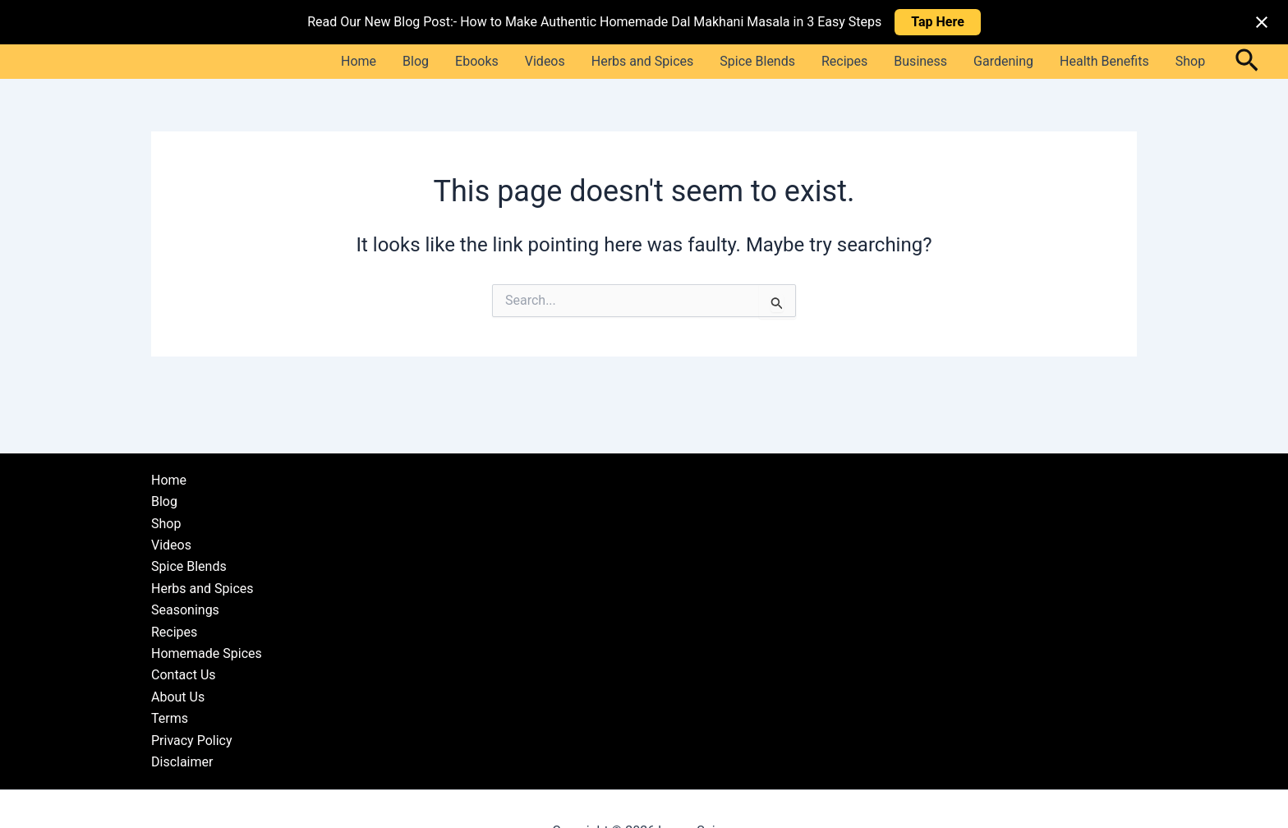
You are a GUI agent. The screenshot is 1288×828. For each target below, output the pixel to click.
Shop (1190, 61)
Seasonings (185, 610)
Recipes (844, 61)
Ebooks (477, 61)
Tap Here (937, 22)
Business (920, 61)
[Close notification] (1262, 22)
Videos (545, 61)
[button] (1247, 61)
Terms (169, 718)
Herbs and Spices (642, 61)
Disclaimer (182, 762)
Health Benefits (1104, 61)
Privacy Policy (191, 740)
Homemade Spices (206, 653)
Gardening (1003, 61)
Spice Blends (757, 61)
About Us (178, 697)
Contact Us (183, 675)
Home (358, 61)
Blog (415, 61)
